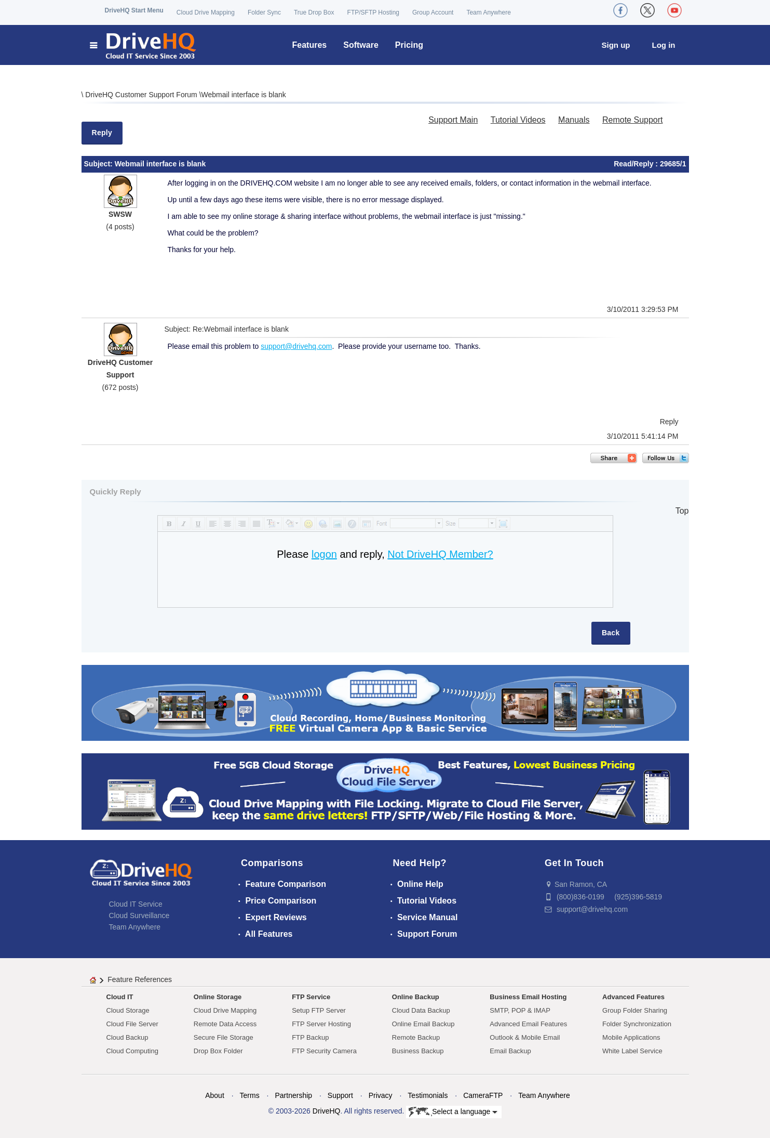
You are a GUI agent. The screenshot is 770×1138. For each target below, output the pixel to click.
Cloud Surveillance (139, 915)
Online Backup (415, 997)
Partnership (293, 1095)
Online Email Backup (423, 1024)
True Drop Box (314, 12)
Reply (102, 132)
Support (340, 1095)
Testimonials (428, 1095)
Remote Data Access (225, 1024)
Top (682, 510)
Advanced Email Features (528, 1024)
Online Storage (217, 997)
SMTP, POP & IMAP (520, 1010)
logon (324, 554)
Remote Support (632, 119)
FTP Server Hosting (321, 1024)
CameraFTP (483, 1095)
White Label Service (632, 1051)
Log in (664, 45)
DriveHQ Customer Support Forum (142, 94)
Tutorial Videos (518, 119)
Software (361, 45)
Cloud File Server (132, 1024)
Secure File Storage (223, 1037)
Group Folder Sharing (634, 1010)
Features (309, 45)
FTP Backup (310, 1037)
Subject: (99, 164)
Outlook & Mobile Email (525, 1037)
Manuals (573, 119)
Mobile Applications (631, 1037)
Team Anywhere (488, 12)
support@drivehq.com (296, 346)
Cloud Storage (128, 1010)
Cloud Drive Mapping (206, 12)
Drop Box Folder (218, 1051)
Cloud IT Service (136, 904)
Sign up (616, 45)
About (214, 1095)
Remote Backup (416, 1037)
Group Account (432, 12)
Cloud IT (119, 997)
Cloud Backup (127, 1037)
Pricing (409, 45)
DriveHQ (327, 1111)
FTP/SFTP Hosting (373, 12)
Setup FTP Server (319, 1010)
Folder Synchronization (636, 1024)
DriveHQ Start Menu (134, 10)
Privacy (381, 1095)
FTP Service (311, 997)
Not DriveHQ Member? (440, 554)
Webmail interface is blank (243, 94)
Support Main (453, 119)
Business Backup (418, 1051)
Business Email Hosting (528, 997)
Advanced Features (633, 997)
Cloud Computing (132, 1051)
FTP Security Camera (324, 1051)
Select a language (453, 1112)
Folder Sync (264, 12)
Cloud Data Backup (421, 1010)
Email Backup (510, 1051)
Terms (250, 1095)
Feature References (139, 979)
